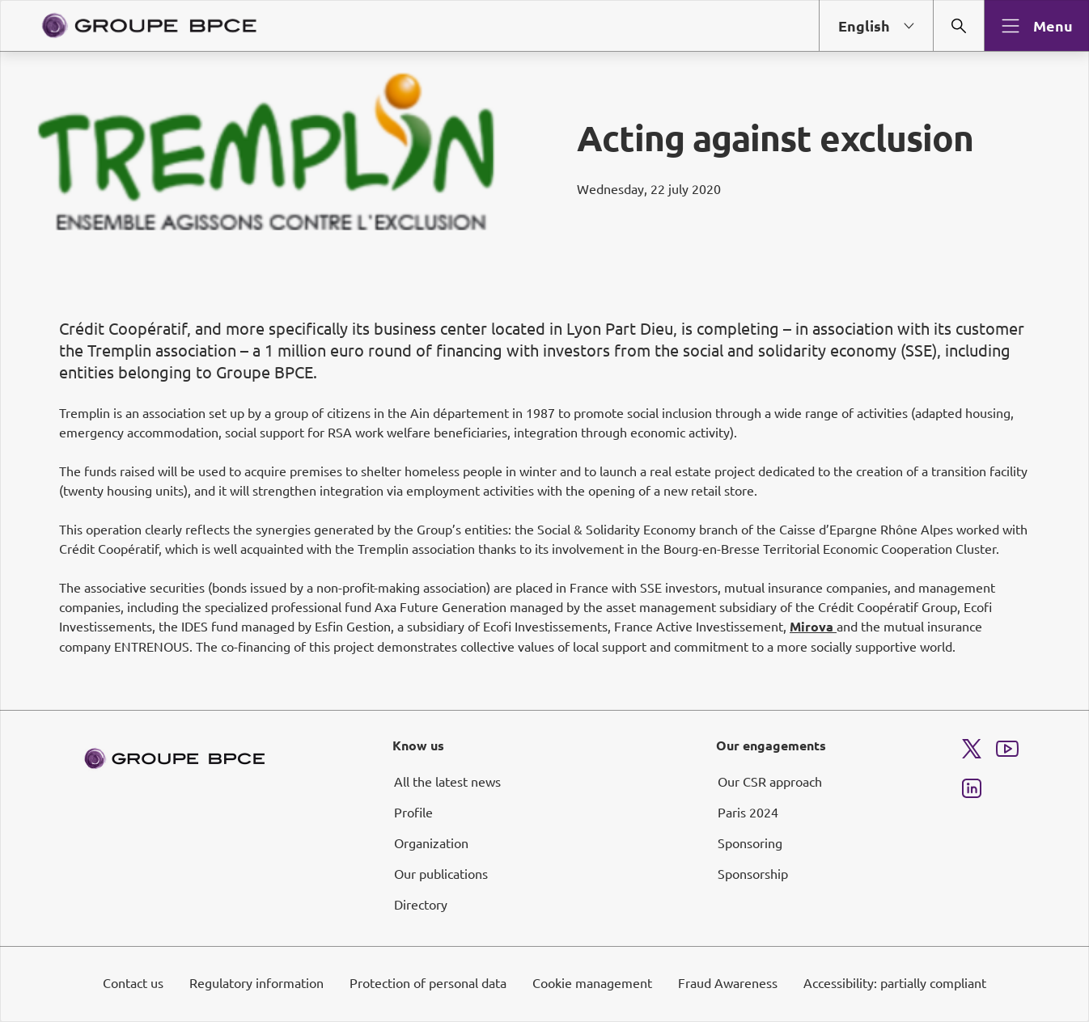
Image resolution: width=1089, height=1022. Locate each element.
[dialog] (544, 511)
